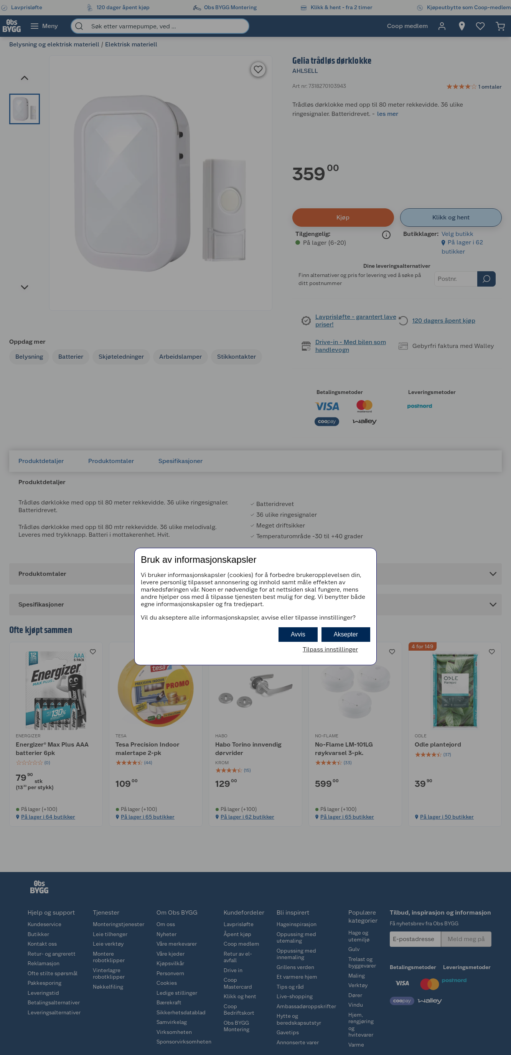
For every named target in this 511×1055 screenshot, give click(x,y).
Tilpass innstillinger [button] (330, 649)
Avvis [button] (298, 634)
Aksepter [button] (346, 634)
